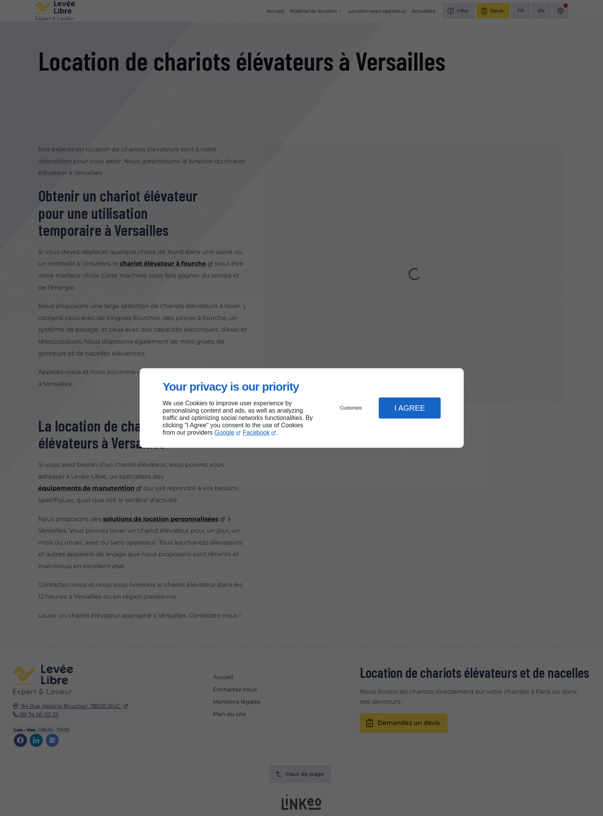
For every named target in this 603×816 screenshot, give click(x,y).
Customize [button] (351, 408)
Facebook (256, 432)
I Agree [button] (409, 408)
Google (225, 432)
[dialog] (302, 408)
